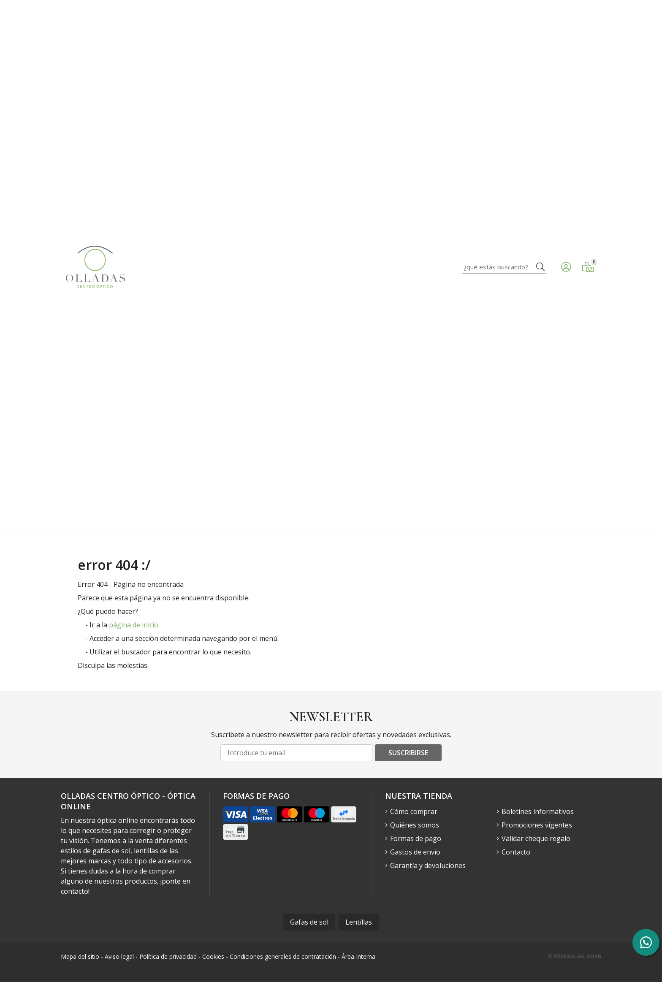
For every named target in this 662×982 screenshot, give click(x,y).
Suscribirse (408, 752)
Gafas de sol (309, 922)
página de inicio (133, 624)
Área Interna (358, 956)
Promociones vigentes (537, 825)
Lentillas (358, 922)
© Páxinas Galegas (574, 957)
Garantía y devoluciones (428, 865)
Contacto (516, 852)
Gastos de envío (415, 852)
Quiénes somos (414, 825)
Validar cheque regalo (536, 838)
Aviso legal (119, 956)
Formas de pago (415, 838)
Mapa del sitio (80, 956)
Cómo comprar (413, 811)
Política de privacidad (168, 956)
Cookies (213, 956)
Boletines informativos (538, 811)
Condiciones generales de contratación (283, 956)
